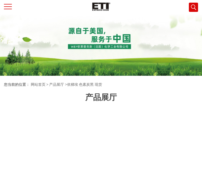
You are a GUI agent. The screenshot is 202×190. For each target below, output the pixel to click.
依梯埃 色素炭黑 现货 (84, 85)
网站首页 (38, 85)
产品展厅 (56, 85)
